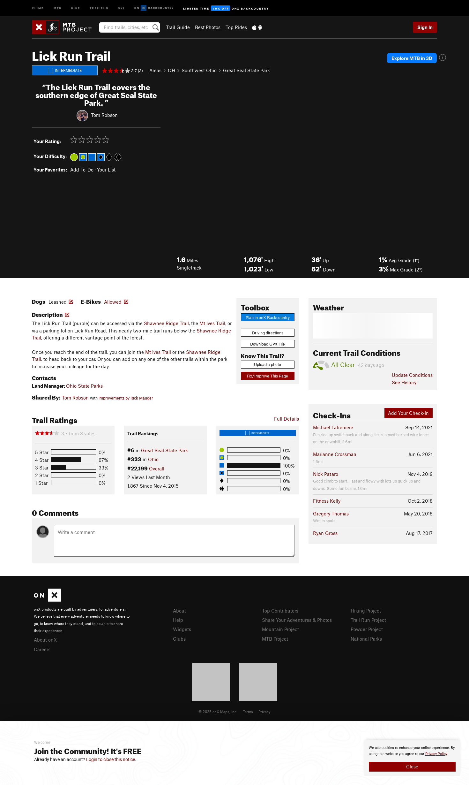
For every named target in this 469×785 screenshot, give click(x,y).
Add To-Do (81, 169)
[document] (412, 758)
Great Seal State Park (246, 70)
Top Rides (236, 27)
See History (404, 382)
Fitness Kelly (326, 501)
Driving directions (267, 332)
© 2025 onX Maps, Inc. (217, 711)
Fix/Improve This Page (267, 375)
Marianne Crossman (334, 454)
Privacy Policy (436, 754)
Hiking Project (366, 611)
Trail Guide (178, 27)
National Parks (366, 639)
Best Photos (207, 27)
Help (178, 620)
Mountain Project (280, 629)
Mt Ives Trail (212, 323)
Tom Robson (104, 115)
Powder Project (367, 629)
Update (412, 375)
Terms (248, 711)
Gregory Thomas (331, 513)
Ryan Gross (325, 533)
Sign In (425, 27)
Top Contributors (280, 611)
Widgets (182, 629)
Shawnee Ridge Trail (166, 323)
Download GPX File (267, 344)
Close (412, 766)
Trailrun (99, 8)
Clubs (179, 639)
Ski (121, 8)
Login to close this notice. (111, 759)
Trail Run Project (368, 620)
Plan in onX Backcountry (268, 317)
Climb (38, 8)
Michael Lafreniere (333, 427)
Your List (106, 169)
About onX (45, 640)
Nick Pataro (325, 474)
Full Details (286, 419)
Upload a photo (267, 364)
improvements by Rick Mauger (126, 397)
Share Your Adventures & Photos (297, 620)
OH (171, 70)
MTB (58, 8)
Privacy (264, 711)
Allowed (113, 302)
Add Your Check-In (408, 413)
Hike (75, 8)
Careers (42, 649)
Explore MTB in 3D (411, 58)
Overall (156, 468)
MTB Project (275, 639)
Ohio (153, 459)
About (179, 611)
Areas (155, 70)
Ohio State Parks (84, 386)
